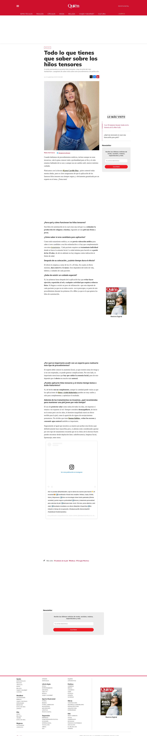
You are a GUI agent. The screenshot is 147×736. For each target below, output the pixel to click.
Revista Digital (123, 6)
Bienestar (20, 705)
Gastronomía (21, 697)
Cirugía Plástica (83, 561)
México (70, 688)
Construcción (72, 702)
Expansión (46, 716)
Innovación (71, 725)
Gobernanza (72, 719)
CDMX (69, 691)
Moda (61, 14)
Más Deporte (46, 708)
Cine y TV (44, 691)
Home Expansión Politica (50, 719)
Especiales (45, 680)
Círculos (51, 14)
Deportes (45, 690)
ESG (43, 728)
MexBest (20, 696)
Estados (70, 693)
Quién (19, 679)
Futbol (44, 701)
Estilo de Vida (21, 706)
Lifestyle (45, 710)
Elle (18, 712)
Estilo (44, 686)
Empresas (45, 717)
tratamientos (55, 247)
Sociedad (71, 697)
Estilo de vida (21, 719)
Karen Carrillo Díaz (71, 171)
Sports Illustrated (48, 699)
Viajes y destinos (22, 701)
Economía (45, 721)
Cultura (102, 14)
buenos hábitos (74, 418)
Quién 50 (122, 14)
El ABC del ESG (72, 726)
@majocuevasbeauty (64, 153)
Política (70, 684)
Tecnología (46, 725)
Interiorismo (72, 710)
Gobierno (71, 686)
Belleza (71, 14)
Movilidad (71, 721)
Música (44, 693)
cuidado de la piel (61, 561)
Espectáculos (26, 14)
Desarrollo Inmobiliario (76, 704)
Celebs (19, 718)
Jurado (19, 708)
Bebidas (19, 699)
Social (70, 717)
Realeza (40, 14)
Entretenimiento (47, 688)
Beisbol (44, 702)
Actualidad (20, 725)
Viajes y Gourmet (22, 690)
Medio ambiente (72, 715)
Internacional (46, 723)
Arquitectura (72, 708)
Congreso (71, 690)
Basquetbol (46, 706)
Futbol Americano (48, 704)
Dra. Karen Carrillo (71, 515)
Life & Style (46, 684)
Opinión (44, 679)
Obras (44, 726)
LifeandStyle (72, 680)
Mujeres (20, 723)
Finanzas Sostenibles (75, 723)
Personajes (20, 703)
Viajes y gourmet (86, 14)
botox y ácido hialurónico (68, 392)
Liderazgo (20, 727)
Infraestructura (73, 706)
